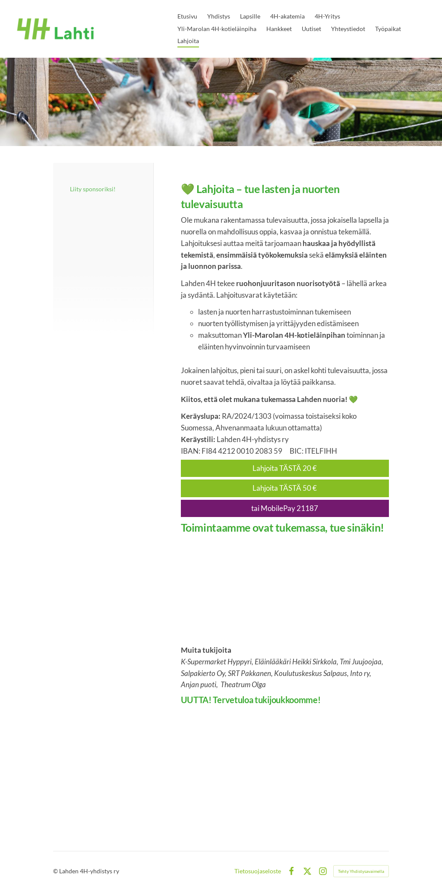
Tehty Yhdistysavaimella (361, 871)
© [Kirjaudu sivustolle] (56, 871)
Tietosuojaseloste (257, 871)
